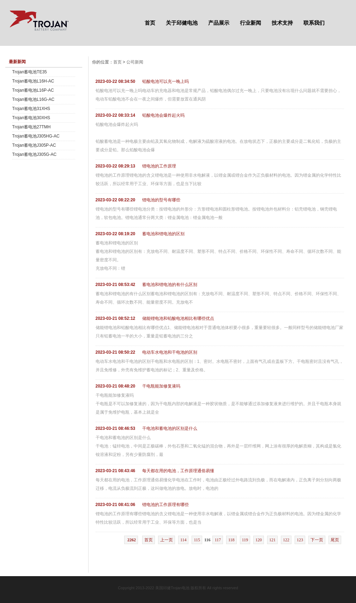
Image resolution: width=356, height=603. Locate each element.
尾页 (335, 539)
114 (183, 539)
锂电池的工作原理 (159, 166)
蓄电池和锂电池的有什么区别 (169, 284)
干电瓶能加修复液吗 (161, 386)
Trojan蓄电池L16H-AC (33, 81)
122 (286, 539)
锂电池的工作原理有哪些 (165, 504)
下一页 (316, 539)
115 (197, 539)
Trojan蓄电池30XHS (31, 117)
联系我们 (314, 23)
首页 (150, 23)
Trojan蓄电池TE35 (29, 71)
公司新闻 (134, 62)
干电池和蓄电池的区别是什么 (169, 428)
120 (258, 539)
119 (245, 539)
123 (300, 539)
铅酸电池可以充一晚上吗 (165, 81)
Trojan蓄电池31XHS (31, 108)
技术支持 (282, 23)
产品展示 (218, 23)
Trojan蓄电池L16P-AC (33, 90)
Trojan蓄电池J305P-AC (34, 145)
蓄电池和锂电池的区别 (163, 233)
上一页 (166, 539)
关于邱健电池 (182, 23)
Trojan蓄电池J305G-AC (34, 154)
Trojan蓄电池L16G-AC (33, 99)
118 (231, 539)
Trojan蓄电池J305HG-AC (36, 136)
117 (218, 539)
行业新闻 (250, 23)
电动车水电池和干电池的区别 (169, 352)
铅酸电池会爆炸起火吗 (163, 115)
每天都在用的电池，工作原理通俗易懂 (178, 470)
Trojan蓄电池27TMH (31, 126)
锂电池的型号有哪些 (161, 199)
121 (272, 539)
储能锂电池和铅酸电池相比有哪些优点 (178, 318)
